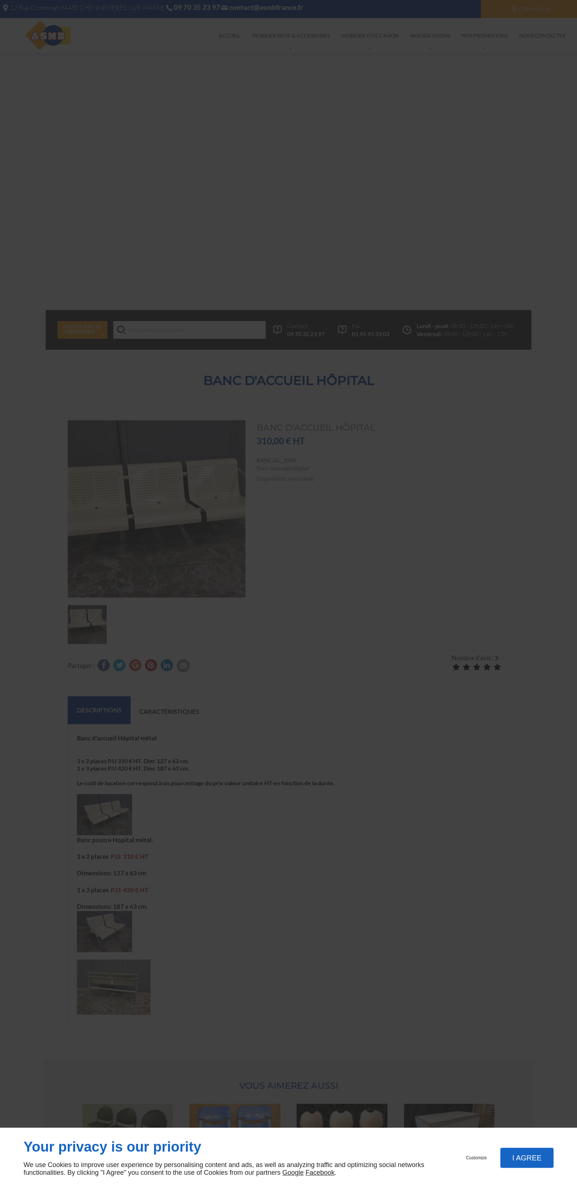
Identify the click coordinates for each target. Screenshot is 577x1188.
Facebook (319, 1172)
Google (293, 1172)
